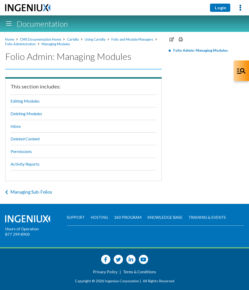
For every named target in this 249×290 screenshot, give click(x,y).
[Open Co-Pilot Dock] (241, 70)
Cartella (73, 39)
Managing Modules (56, 44)
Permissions (21, 151)
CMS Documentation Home (40, 39)
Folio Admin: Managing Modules (200, 50)
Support (76, 217)
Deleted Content (25, 138)
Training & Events (207, 217)
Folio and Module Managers (132, 39)
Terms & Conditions (139, 271)
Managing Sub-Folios (28, 192)
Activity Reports (25, 163)
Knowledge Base (165, 217)
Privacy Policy (105, 271)
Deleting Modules (26, 113)
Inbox (16, 126)
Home (9, 39)
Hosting (99, 217)
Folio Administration (20, 44)
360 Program (127, 217)
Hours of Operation (22, 228)
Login (220, 7)
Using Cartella (95, 39)
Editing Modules (25, 100)
